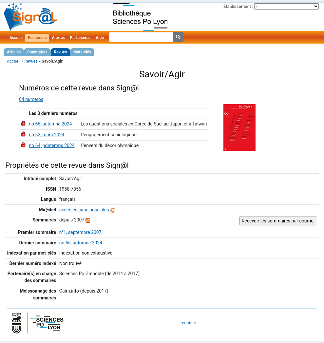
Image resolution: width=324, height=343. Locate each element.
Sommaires (37, 52)
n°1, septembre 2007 (80, 232)
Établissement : (238, 6)
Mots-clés (82, 52)
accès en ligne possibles (87, 209)
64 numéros (31, 99)
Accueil (16, 37)
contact (189, 322)
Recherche (37, 37)
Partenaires (80, 37)
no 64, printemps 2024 (51, 145)
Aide (100, 37)
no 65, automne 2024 (50, 123)
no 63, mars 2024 (46, 134)
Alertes (58, 37)
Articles (14, 52)
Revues (60, 52)
